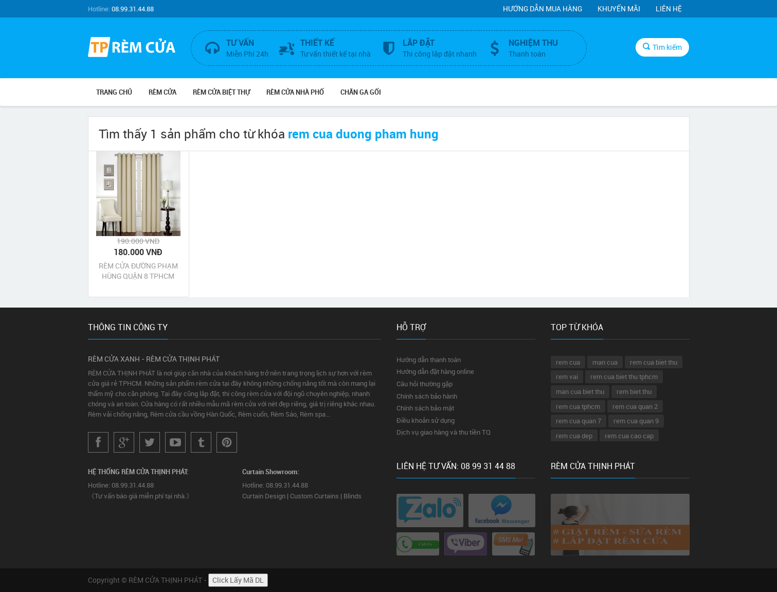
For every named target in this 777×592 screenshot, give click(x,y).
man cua (605, 362)
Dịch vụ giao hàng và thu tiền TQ (443, 432)
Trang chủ (114, 92)
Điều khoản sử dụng (425, 420)
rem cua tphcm (578, 406)
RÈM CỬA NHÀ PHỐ (295, 92)
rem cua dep (574, 435)
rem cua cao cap (629, 435)
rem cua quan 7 (578, 420)
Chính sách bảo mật (425, 407)
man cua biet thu (580, 391)
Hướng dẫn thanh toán (428, 359)
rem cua (568, 362)
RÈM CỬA (162, 92)
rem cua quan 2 (635, 406)
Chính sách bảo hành (426, 396)
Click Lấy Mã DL (238, 580)
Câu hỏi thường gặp (424, 383)
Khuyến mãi (619, 8)
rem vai (567, 376)
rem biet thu (634, 391)
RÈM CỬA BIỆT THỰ (221, 92)
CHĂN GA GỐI (360, 92)
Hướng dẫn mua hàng (542, 8)
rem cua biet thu (653, 362)
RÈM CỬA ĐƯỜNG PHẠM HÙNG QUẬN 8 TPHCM (138, 271)
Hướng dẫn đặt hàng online (435, 371)
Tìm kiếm (662, 47)
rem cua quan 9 (636, 420)
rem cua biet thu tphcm (624, 376)
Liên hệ (669, 8)
